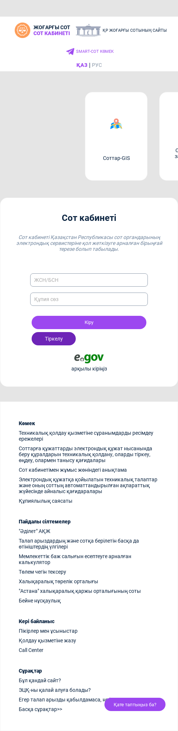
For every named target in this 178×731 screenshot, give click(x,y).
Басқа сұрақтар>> (40, 709)
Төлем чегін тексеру (42, 572)
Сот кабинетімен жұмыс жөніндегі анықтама (73, 470)
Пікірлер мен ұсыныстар (48, 631)
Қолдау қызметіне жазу (47, 640)
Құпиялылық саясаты (45, 501)
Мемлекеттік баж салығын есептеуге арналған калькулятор (75, 559)
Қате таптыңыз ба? (135, 704)
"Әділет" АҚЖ (34, 531)
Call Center (31, 650)
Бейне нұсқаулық (40, 601)
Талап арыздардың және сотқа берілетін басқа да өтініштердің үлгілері (79, 544)
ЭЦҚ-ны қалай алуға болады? (55, 690)
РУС (97, 65)
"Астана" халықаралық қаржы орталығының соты (80, 591)
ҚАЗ (82, 65)
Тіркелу (54, 339)
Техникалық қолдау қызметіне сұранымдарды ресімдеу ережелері (86, 436)
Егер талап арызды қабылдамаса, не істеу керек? (78, 700)
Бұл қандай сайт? (40, 680)
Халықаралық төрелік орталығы (58, 581)
